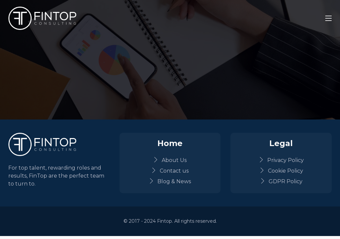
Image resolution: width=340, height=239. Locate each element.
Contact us (170, 171)
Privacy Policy (281, 160)
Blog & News (170, 181)
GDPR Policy (281, 181)
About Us (170, 160)
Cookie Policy (281, 171)
